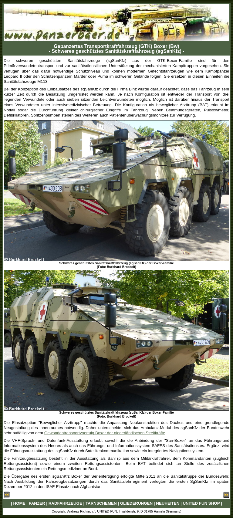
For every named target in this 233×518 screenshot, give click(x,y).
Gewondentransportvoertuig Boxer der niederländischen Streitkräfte (104, 433)
